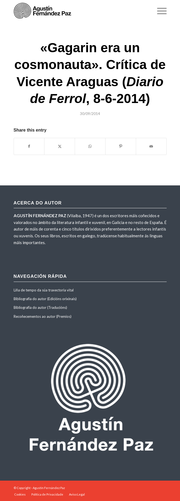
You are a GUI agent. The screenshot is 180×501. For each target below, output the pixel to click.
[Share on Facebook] (29, 146)
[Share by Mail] (151, 146)
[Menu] (159, 11)
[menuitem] (159, 11)
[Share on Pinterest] (121, 146)
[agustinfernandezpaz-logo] (75, 11)
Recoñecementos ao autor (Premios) (42, 316)
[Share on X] (59, 146)
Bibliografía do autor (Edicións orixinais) (45, 299)
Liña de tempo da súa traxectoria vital (44, 290)
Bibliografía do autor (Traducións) (40, 307)
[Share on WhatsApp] (90, 146)
